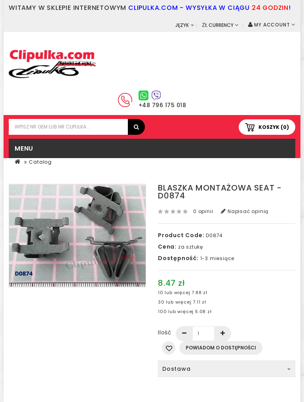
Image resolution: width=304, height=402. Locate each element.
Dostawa (226, 369)
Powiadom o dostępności (221, 347)
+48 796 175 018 (162, 105)
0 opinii (203, 211)
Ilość (165, 332)
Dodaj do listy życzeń (168, 348)
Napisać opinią (244, 211)
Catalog (40, 162)
